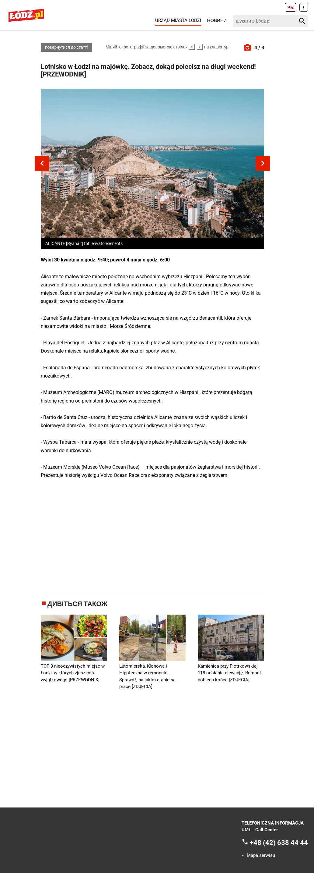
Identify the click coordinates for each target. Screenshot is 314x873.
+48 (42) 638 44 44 (279, 842)
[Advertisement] (155, 534)
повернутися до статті (66, 47)
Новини (217, 20)
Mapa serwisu (261, 855)
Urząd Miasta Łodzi (178, 20)
